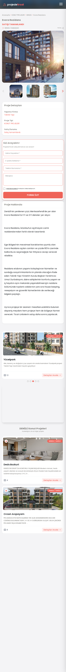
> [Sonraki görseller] (62, 91)
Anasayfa (6, 15)
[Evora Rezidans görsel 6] (50, 91)
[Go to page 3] (33, 381)
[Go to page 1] (28, 381)
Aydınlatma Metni (12, 188)
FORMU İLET (33, 195)
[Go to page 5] (38, 381)
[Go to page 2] (30, 381)
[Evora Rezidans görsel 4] (16, 91)
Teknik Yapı (9, 114)
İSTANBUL (50, 336)
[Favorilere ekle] (6, 336)
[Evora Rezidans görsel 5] (33, 91)
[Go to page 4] (35, 381)
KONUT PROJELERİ (18, 15)
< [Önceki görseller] (3, 91)
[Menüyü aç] (61, 4)
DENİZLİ (29, 15)
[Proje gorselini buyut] (33, 57)
